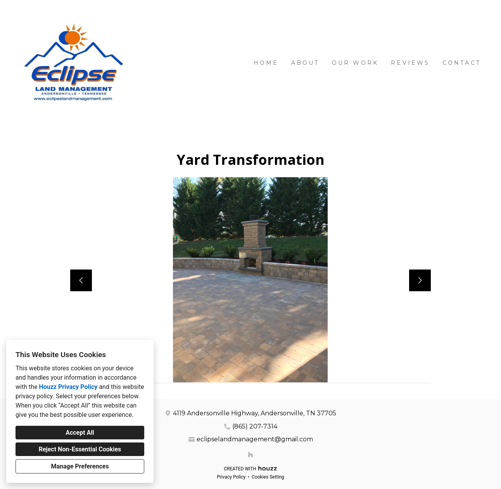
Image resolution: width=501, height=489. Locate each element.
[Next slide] (420, 280)
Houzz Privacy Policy (68, 387)
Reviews (410, 62)
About (305, 62)
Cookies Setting (268, 477)
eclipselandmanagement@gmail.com (255, 439)
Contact (461, 62)
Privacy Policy (231, 477)
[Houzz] (250, 454)
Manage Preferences (80, 466)
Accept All (80, 432)
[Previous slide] (81, 280)
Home (266, 62)
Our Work (355, 62)
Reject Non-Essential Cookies (80, 449)
